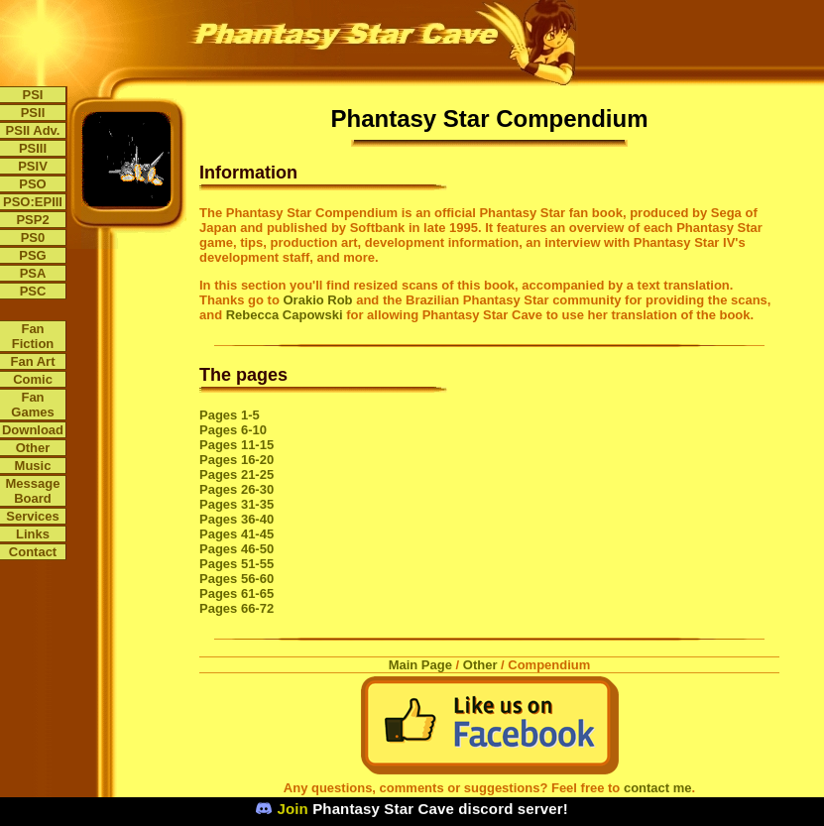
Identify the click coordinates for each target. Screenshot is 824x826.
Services (32, 516)
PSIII (33, 148)
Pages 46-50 (236, 548)
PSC (33, 291)
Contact (33, 551)
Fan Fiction (33, 336)
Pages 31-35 (236, 504)
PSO (32, 184)
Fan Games (32, 404)
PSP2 (32, 219)
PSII (33, 112)
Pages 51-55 (236, 563)
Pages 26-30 (236, 489)
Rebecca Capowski (284, 314)
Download (32, 429)
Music (33, 465)
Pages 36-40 (236, 519)
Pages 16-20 (236, 459)
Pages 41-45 (236, 534)
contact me (658, 787)
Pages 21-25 (236, 474)
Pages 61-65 (236, 593)
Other (33, 447)
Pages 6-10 (233, 429)
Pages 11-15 (236, 444)
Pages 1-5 (229, 415)
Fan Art (32, 361)
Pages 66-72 (236, 608)
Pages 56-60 (236, 578)
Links (33, 534)
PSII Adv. (33, 130)
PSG (32, 255)
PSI (33, 94)
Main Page (420, 664)
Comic (33, 379)
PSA (33, 273)
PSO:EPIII (32, 201)
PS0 (33, 237)
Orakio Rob (318, 300)
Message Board (33, 491)
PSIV (33, 166)
